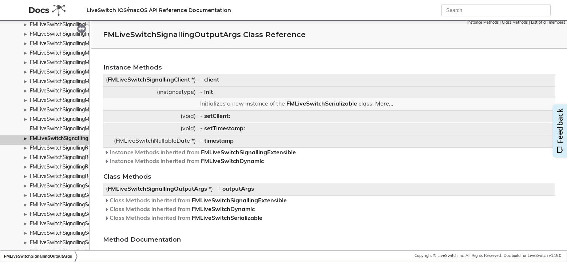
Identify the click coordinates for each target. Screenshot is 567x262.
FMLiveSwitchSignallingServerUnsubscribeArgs (85, 214)
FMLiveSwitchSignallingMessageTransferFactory (86, 110)
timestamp (219, 141)
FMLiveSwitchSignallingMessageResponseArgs (85, 81)
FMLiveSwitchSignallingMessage (68, 44)
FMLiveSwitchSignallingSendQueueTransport (82, 186)
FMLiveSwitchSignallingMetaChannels (74, 129)
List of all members (548, 23)
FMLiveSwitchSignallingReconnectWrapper (80, 148)
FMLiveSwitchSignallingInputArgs (69, 34)
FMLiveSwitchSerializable (321, 104)
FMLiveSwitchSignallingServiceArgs (71, 224)
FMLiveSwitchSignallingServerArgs (70, 195)
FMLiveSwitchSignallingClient (149, 80)
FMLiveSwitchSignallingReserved (68, 176)
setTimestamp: (224, 129)
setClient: (217, 116)
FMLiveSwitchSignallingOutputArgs (73, 139)
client (211, 80)
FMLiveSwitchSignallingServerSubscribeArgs (82, 205)
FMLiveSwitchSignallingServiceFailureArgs (79, 233)
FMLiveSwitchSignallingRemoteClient (73, 157)
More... (384, 104)
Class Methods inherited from (196, 201)
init (208, 92)
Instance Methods (483, 23)
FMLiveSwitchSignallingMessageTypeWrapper (84, 119)
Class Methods (515, 23)
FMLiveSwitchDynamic (232, 161)
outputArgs (238, 189)
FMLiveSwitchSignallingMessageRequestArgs (83, 63)
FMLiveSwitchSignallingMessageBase (74, 53)
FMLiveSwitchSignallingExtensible (248, 153)
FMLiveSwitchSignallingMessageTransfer (77, 100)
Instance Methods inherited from (200, 153)
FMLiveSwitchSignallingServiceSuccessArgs (81, 243)
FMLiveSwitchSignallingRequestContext (76, 167)
